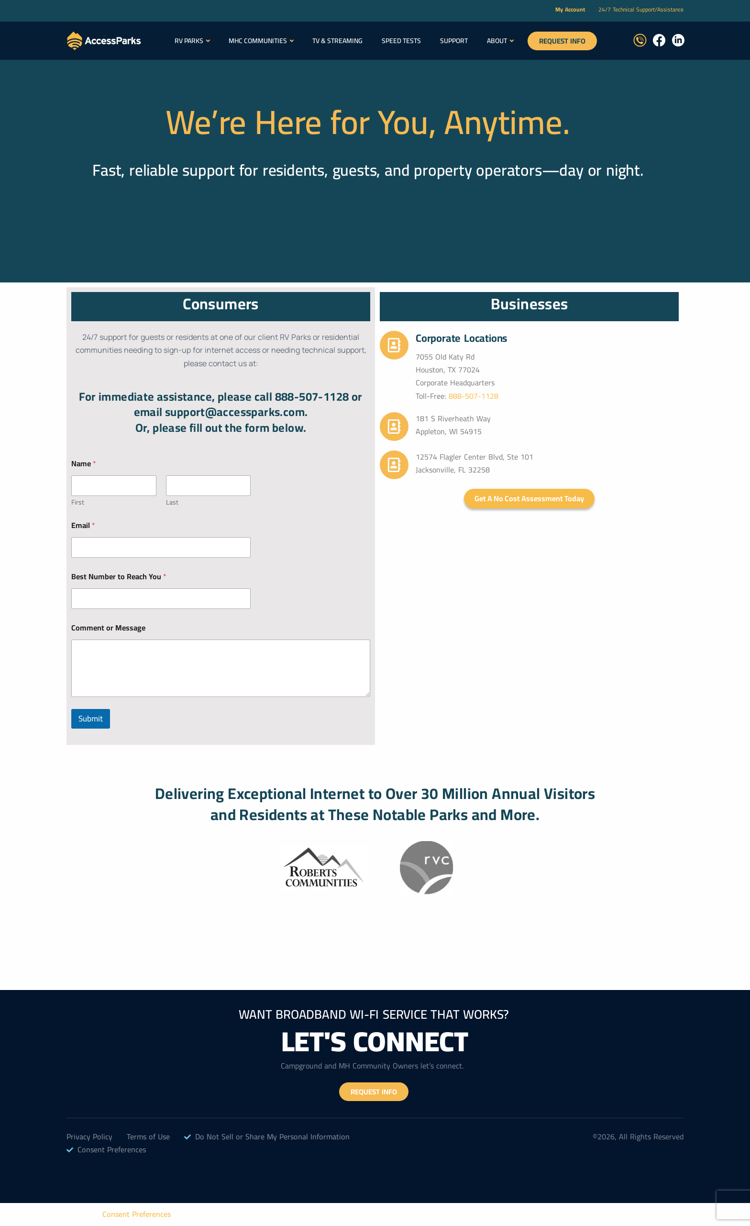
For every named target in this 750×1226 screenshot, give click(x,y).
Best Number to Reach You (118, 576)
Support (454, 40)
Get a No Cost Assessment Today (529, 498)
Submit (90, 718)
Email (83, 525)
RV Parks (189, 40)
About (497, 40)
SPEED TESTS (401, 40)
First (77, 502)
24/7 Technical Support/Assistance (641, 9)
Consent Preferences (136, 1214)
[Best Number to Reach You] (161, 598)
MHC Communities (258, 40)
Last (172, 502)
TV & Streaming (337, 40)
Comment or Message (108, 627)
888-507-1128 (473, 396)
